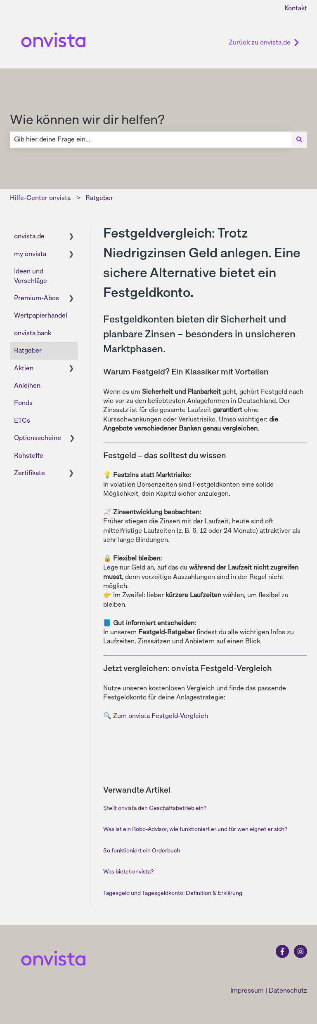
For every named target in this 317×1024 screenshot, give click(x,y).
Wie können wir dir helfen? (87, 119)
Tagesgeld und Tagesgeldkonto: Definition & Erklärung (172, 893)
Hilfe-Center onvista (40, 197)
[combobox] (150, 139)
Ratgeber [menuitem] (28, 350)
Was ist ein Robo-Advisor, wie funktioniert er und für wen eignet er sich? (195, 829)
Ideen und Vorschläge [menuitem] (30, 276)
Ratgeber (99, 197)
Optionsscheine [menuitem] (37, 437)
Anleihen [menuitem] (27, 385)
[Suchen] (299, 139)
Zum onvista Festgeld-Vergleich (160, 715)
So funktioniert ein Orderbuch (141, 850)
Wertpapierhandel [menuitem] (40, 315)
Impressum (247, 990)
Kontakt (295, 8)
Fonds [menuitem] (23, 402)
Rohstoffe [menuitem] (28, 455)
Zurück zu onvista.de (264, 42)
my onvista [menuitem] (30, 254)
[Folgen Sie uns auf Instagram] (300, 951)
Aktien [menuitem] (23, 368)
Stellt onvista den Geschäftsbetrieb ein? (154, 808)
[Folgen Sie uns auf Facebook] (282, 951)
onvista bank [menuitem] (32, 333)
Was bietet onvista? (128, 871)
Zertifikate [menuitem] (29, 472)
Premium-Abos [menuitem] (36, 298)
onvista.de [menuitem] (29, 236)
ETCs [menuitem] (22, 420)
